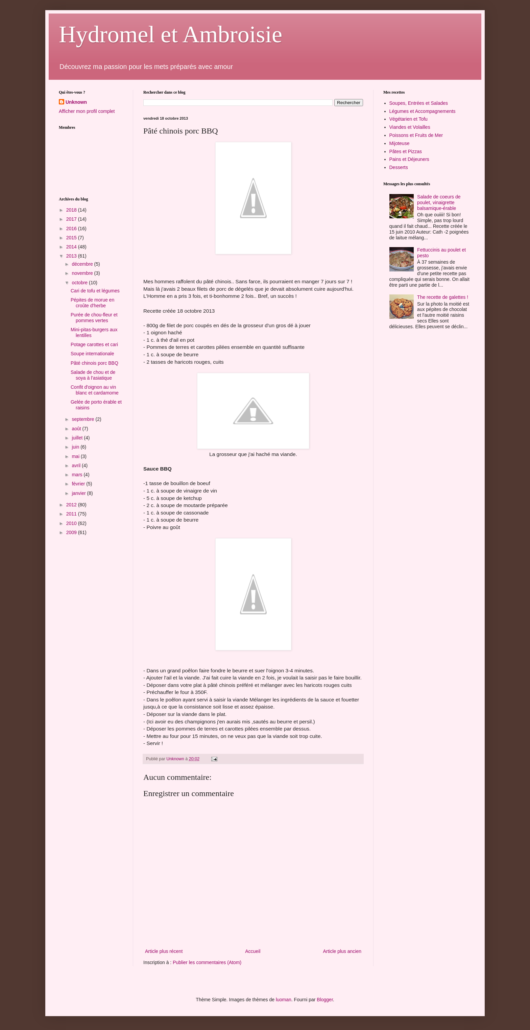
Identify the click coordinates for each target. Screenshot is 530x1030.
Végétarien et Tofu (408, 119)
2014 (72, 246)
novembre (83, 273)
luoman (283, 999)
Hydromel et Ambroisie (170, 34)
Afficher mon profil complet (87, 111)
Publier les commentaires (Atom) (207, 962)
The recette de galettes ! (442, 297)
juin (76, 447)
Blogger (325, 999)
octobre (80, 282)
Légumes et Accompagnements (422, 111)
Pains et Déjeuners (409, 159)
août (77, 428)
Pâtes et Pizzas (405, 151)
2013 (72, 256)
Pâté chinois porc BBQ (94, 363)
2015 (72, 237)
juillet (78, 437)
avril (77, 465)
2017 (72, 219)
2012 (72, 504)
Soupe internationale (92, 353)
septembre (83, 419)
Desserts (398, 167)
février (79, 483)
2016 (72, 228)
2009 (72, 532)
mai (76, 456)
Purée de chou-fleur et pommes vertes (94, 317)
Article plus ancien (342, 951)
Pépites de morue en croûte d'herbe (92, 302)
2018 (72, 210)
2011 (72, 514)
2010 (72, 523)
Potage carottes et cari (94, 344)
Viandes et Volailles (409, 127)
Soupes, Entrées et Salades (418, 103)
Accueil (252, 951)
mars (77, 474)
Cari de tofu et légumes (95, 290)
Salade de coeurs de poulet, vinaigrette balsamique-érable (438, 202)
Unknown (76, 102)
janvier (79, 493)
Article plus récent (164, 951)
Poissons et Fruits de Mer (416, 135)
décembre (83, 264)
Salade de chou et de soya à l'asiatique (93, 375)
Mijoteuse (399, 143)
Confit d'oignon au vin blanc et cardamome (95, 390)
